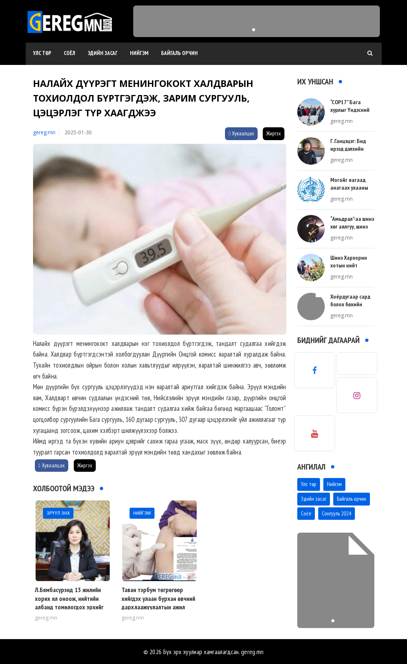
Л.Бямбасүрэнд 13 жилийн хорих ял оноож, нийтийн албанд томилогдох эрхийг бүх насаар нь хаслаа (69, 602)
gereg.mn (44, 132)
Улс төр (42, 53)
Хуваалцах (241, 133)
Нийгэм (139, 53)
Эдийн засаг (102, 53)
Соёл (69, 53)
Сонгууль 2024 (336, 513)
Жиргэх (273, 133)
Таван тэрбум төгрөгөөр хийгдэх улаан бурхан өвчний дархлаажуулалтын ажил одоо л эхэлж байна (158, 602)
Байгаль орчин (179, 53)
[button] (253, 29)
